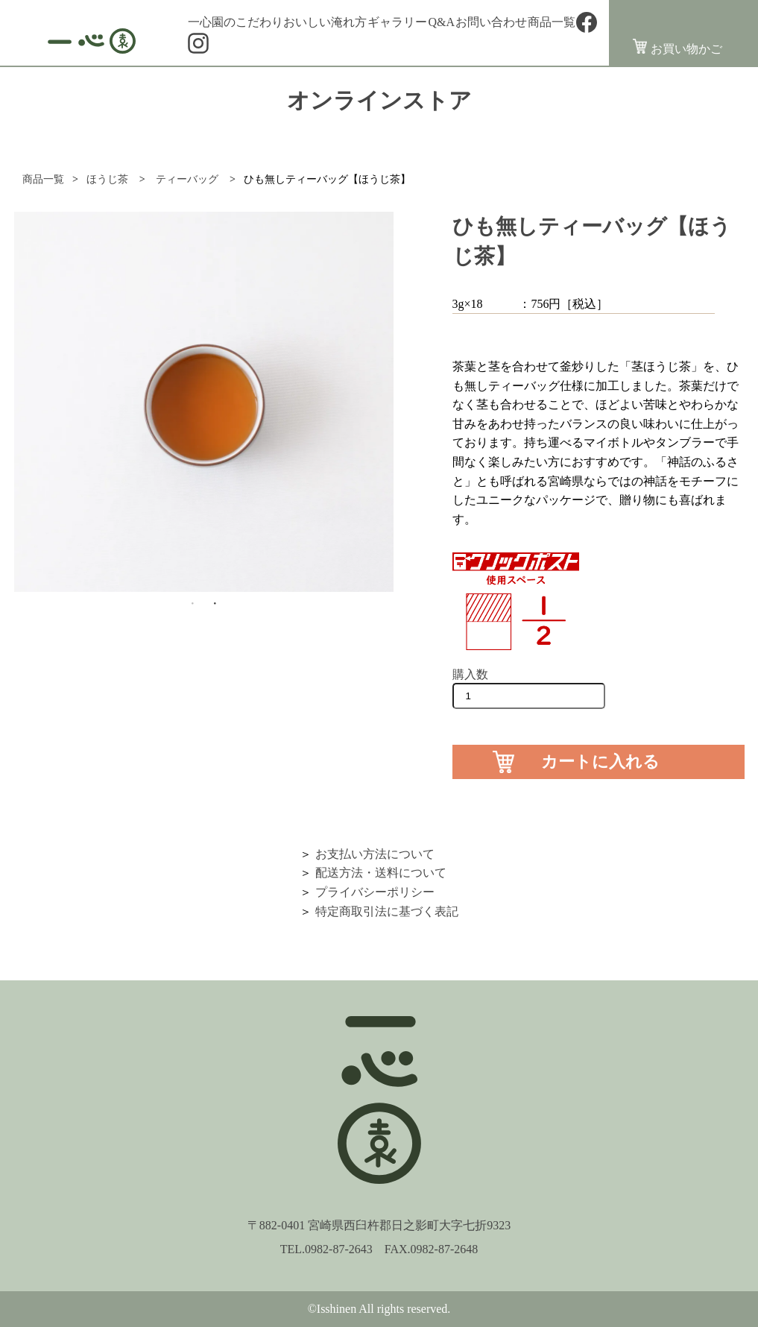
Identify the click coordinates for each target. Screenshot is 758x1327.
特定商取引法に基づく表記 (386, 911)
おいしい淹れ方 (325, 22)
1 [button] (192, 603)
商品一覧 (551, 22)
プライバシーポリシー (375, 892)
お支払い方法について (375, 854)
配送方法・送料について (380, 872)
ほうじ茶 (107, 179)
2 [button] (214, 603)
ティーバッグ (187, 179)
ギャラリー (397, 22)
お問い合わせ (491, 22)
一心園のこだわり (235, 22)
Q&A (441, 22)
